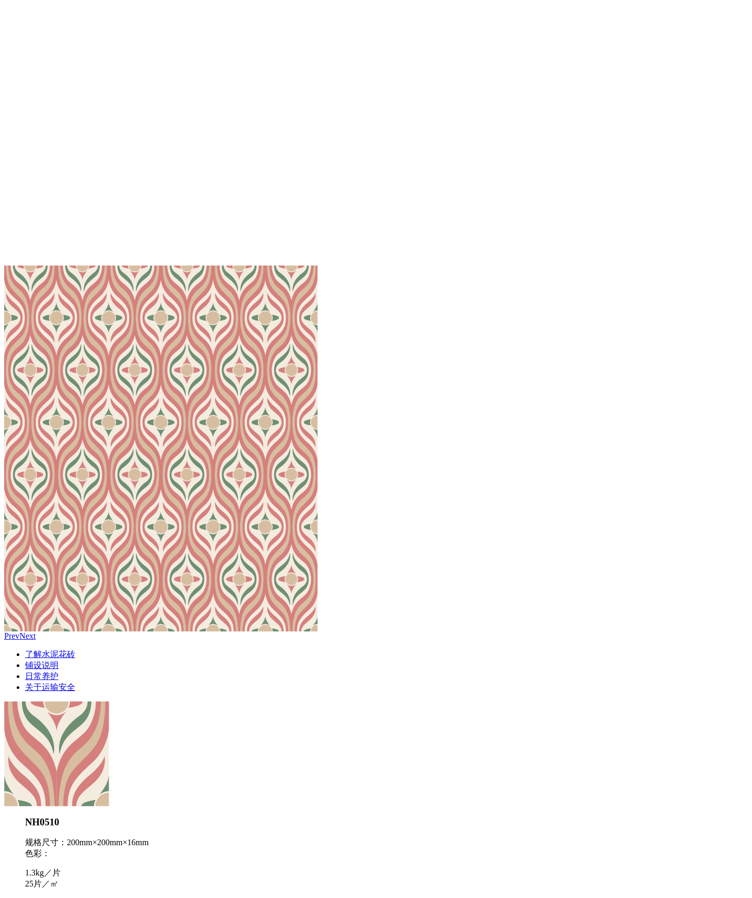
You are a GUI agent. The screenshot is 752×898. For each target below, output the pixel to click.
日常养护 (41, 676)
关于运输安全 (50, 687)
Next (27, 635)
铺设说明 (41, 665)
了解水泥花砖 (50, 654)
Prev (11, 635)
